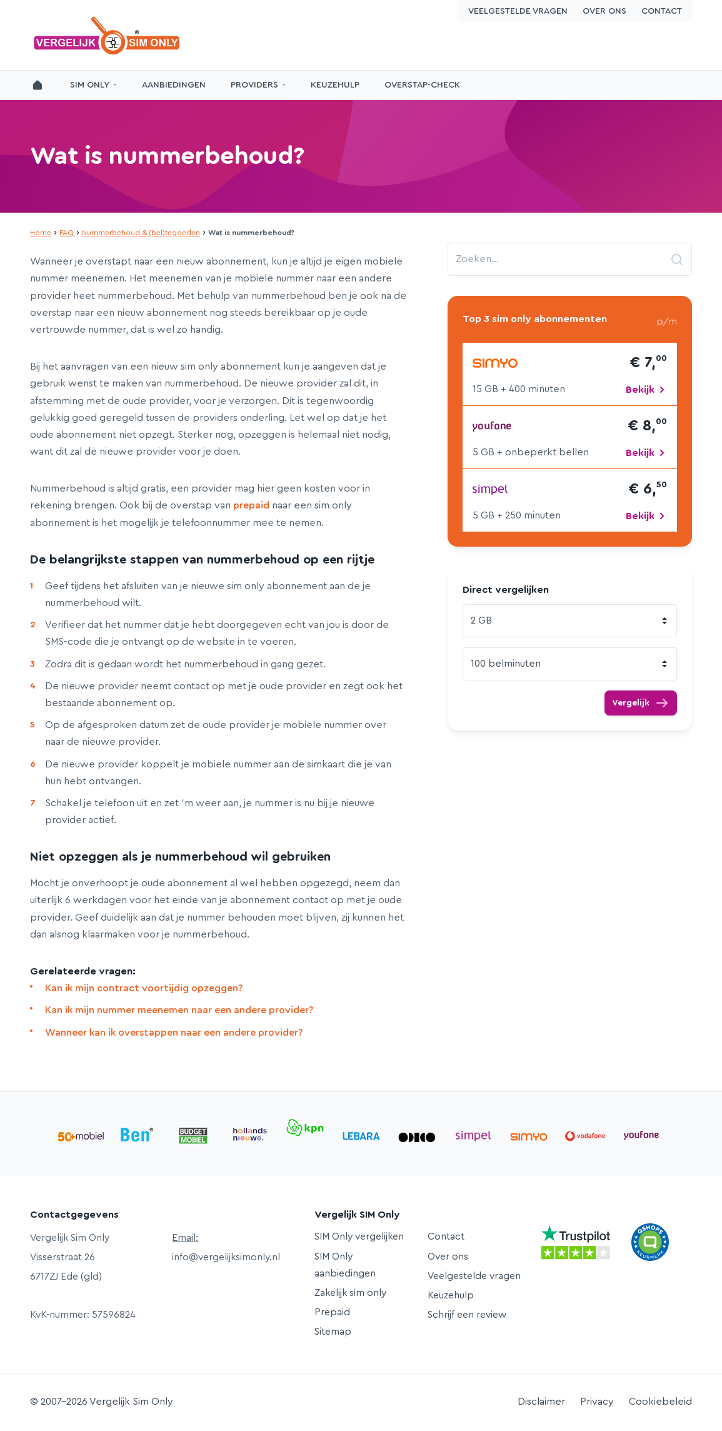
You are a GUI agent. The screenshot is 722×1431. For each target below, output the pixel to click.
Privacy (597, 1402)
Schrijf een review (467, 1315)
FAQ (66, 232)
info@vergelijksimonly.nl (226, 1257)
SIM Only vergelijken (359, 1236)
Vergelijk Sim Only (108, 35)
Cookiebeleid (660, 1402)
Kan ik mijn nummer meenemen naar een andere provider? (179, 1010)
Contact (661, 11)
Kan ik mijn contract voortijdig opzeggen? (144, 988)
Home (40, 232)
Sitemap (332, 1332)
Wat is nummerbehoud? (167, 156)
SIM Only (89, 85)
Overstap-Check (422, 85)
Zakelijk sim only (350, 1293)
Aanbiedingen (174, 85)
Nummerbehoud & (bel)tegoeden (141, 232)
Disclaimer (541, 1402)
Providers (254, 85)
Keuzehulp (335, 85)
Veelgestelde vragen (518, 11)
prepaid (251, 505)
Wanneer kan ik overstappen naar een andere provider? (174, 1033)
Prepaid (332, 1312)
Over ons (604, 11)
